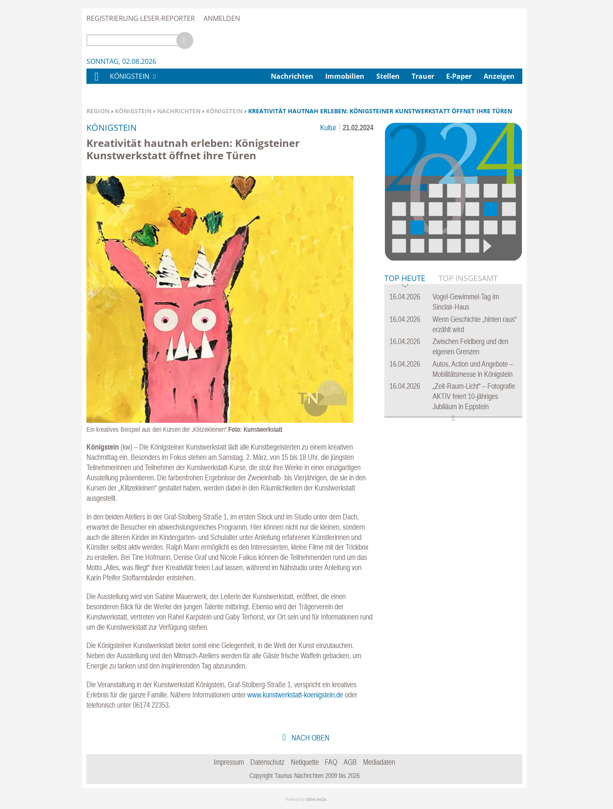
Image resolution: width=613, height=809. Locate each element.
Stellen (388, 76)
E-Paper (459, 76)
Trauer (423, 76)
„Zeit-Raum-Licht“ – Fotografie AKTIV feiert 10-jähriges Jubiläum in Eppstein (474, 396)
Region (97, 111)
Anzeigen (499, 76)
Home (96, 82)
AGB (350, 761)
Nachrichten (179, 111)
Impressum (229, 761)
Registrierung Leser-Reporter (140, 18)
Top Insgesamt (468, 278)
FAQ (331, 761)
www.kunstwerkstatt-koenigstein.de (295, 694)
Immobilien (344, 76)
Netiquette (305, 761)
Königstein (133, 111)
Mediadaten (379, 761)
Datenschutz (267, 761)
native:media (316, 799)
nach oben (309, 737)
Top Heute (404, 278)
